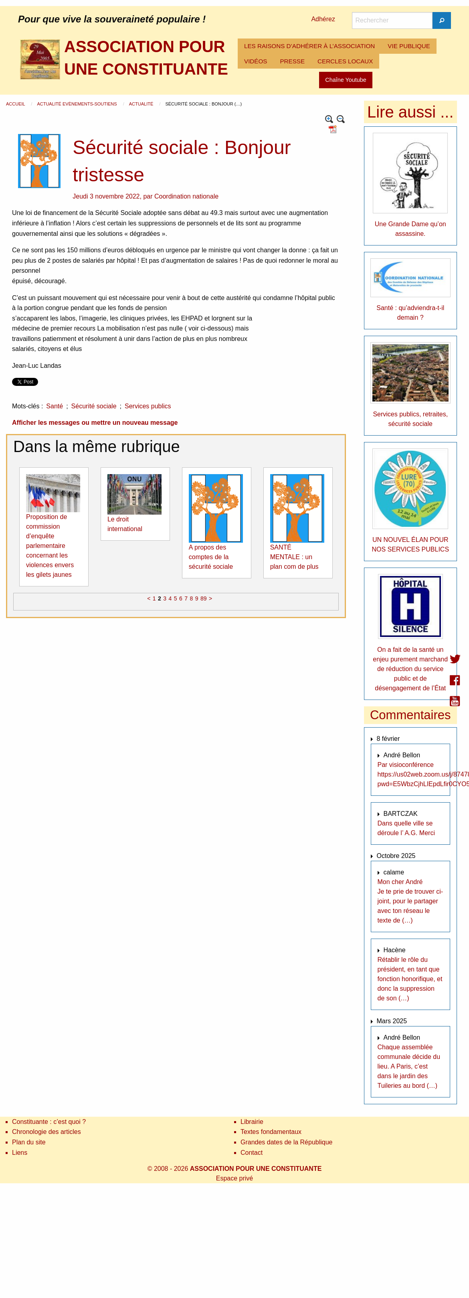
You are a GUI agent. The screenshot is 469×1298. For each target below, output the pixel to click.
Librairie (252, 1121)
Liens (19, 1152)
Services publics (148, 406)
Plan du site (29, 1142)
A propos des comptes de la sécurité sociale (211, 557)
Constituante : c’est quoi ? (49, 1121)
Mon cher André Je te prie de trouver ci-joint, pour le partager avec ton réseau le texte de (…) (410, 901)
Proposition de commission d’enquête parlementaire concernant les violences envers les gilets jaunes (50, 545)
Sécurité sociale (94, 406)
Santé (54, 406)
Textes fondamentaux (271, 1131)
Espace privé (234, 1178)
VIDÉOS (255, 61)
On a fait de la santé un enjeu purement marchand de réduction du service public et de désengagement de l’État (410, 669)
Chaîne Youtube (345, 80)
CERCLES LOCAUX (345, 61)
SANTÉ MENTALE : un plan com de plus (294, 557)
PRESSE (292, 61)
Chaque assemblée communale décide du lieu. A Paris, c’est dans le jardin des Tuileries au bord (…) (409, 1066)
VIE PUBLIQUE (409, 46)
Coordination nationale (186, 196)
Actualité (142, 103)
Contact (252, 1152)
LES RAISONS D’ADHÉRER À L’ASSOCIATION (309, 46)
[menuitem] (309, 46)
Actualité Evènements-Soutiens (77, 103)
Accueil (16, 103)
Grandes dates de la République (287, 1142)
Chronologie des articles (46, 1131)
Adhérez (323, 19)
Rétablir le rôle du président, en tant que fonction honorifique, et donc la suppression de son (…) (410, 979)
